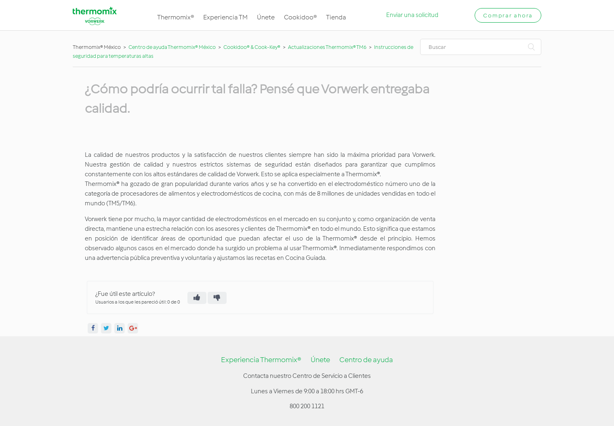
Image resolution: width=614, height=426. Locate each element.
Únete (266, 17)
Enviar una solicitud (412, 15)
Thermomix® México (97, 47)
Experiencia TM (225, 17)
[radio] (196, 298)
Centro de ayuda (366, 359)
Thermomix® (175, 17)
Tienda (336, 17)
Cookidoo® (300, 17)
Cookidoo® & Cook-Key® (251, 47)
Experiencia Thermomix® (261, 359)
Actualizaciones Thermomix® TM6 (327, 47)
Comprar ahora (508, 15)
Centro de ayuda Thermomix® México (172, 47)
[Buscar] (480, 47)
